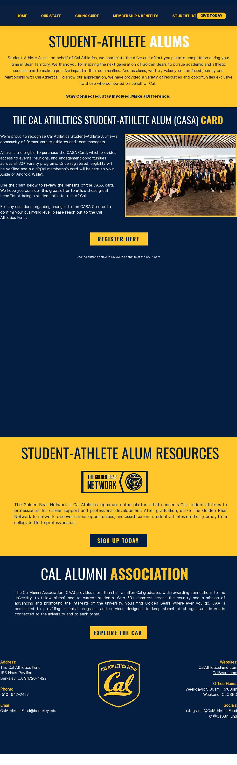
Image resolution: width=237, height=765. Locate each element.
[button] (87, 16)
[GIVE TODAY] (211, 16)
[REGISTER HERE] (119, 238)
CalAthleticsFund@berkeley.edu (28, 710)
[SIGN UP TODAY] (118, 540)
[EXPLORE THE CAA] (118, 632)
